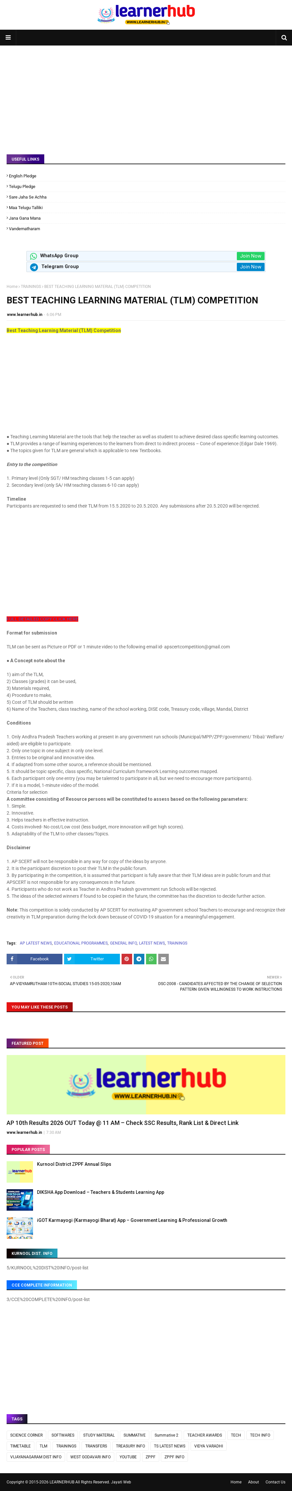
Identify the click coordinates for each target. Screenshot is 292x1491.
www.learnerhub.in (24, 314)
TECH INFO (260, 1435)
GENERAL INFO (123, 943)
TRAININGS (31, 286)
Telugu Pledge (22, 186)
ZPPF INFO (174, 1457)
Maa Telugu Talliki (26, 207)
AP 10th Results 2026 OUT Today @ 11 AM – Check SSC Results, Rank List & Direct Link (122, 1122)
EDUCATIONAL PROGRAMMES (81, 943)
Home (12, 286)
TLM (43, 1446)
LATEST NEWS (152, 943)
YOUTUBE (128, 1457)
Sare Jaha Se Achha (28, 197)
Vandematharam (24, 228)
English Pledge (22, 175)
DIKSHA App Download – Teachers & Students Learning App (100, 1192)
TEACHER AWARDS (204, 1435)
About (253, 1482)
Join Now (250, 256)
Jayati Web (121, 1482)
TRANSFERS (96, 1446)
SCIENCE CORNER (26, 1435)
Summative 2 (166, 1435)
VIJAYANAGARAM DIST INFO (35, 1457)
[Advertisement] (146, 95)
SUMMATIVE (135, 1435)
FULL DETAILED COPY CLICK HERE (42, 619)
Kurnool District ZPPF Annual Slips (74, 1164)
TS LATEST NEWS (169, 1446)
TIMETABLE (20, 1446)
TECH (236, 1435)
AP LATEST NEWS (36, 943)
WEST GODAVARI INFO (90, 1457)
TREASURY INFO (130, 1446)
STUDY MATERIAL (99, 1435)
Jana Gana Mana (25, 218)
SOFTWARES (63, 1435)
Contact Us (275, 1482)
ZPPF (151, 1457)
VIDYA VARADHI (208, 1446)
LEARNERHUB (62, 1482)
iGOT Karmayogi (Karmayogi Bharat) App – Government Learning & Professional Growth (132, 1220)
